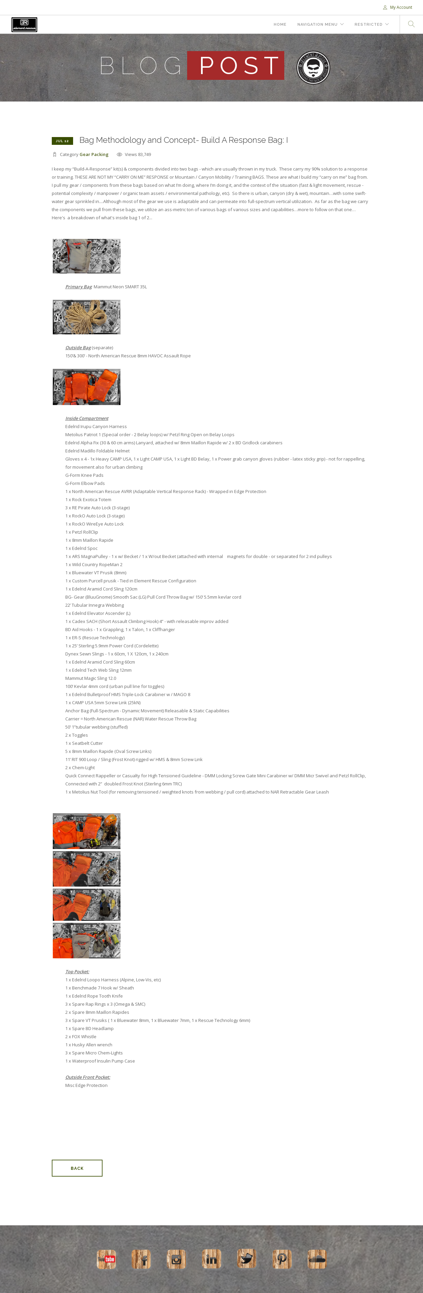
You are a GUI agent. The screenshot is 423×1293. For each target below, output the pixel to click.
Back (77, 1168)
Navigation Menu (317, 24)
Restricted (369, 24)
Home (280, 24)
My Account (397, 7)
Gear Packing (94, 154)
